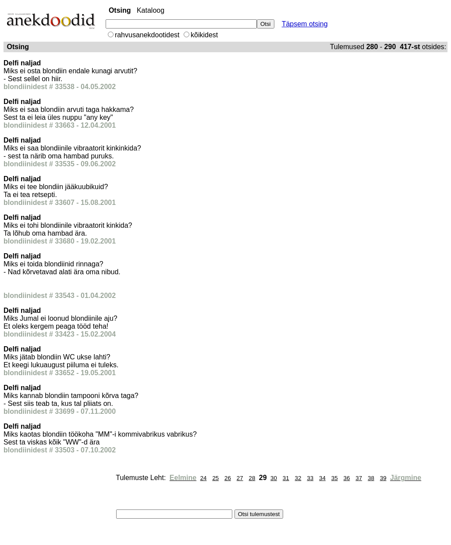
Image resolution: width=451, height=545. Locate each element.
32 (298, 478)
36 (347, 478)
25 (215, 478)
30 (273, 478)
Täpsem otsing (305, 24)
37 (358, 478)
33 (310, 478)
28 (252, 478)
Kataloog (150, 10)
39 (383, 478)
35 (334, 478)
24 (203, 478)
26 (227, 478)
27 (240, 478)
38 (371, 478)
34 (322, 478)
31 (286, 478)
